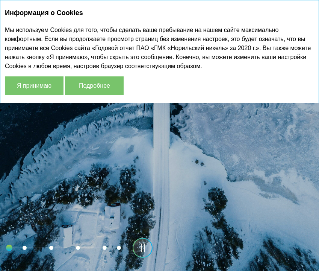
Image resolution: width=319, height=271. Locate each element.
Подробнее (94, 85)
